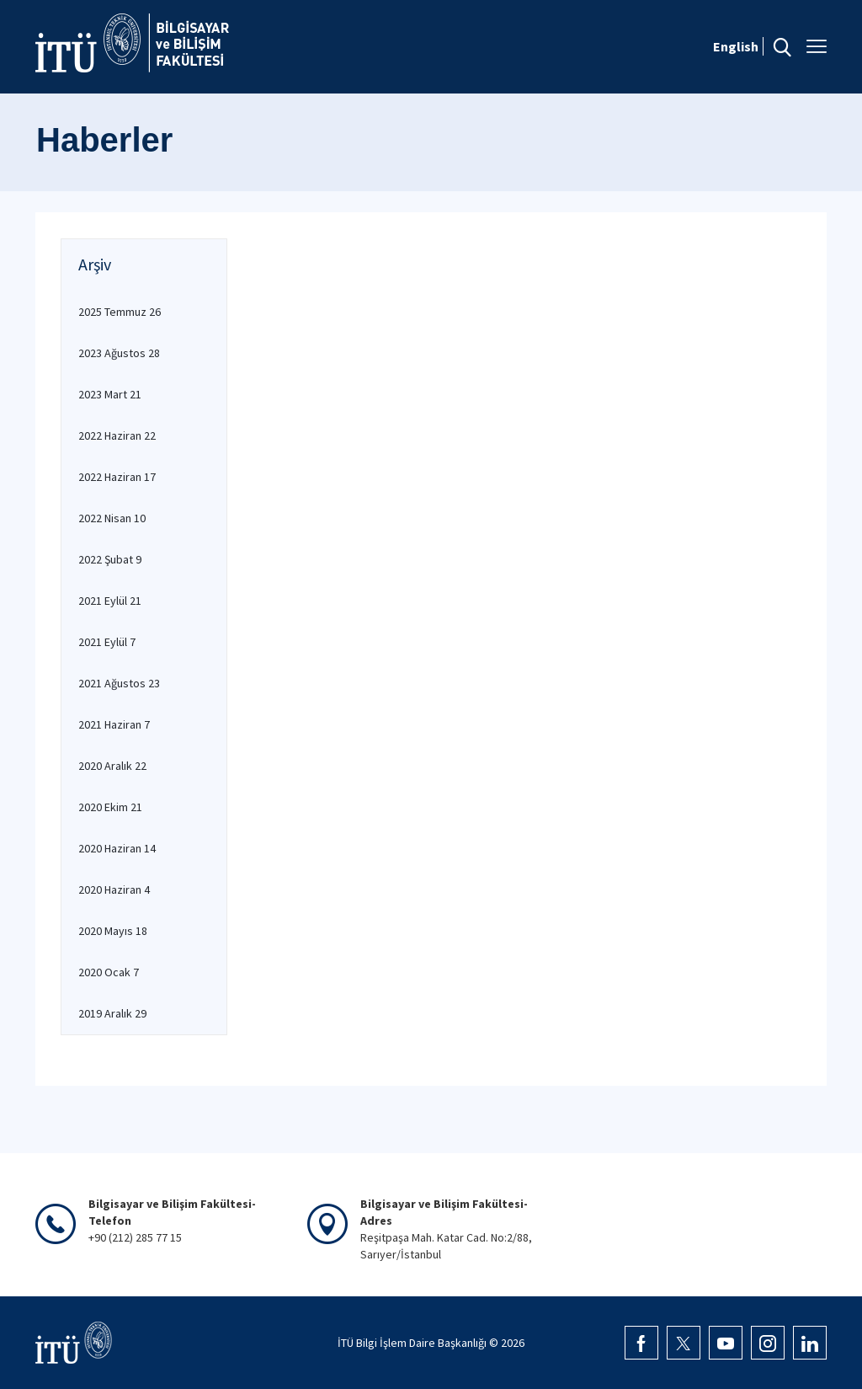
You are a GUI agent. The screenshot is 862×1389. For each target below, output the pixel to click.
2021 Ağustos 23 (119, 683)
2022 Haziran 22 (117, 435)
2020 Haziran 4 (114, 889)
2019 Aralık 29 (112, 1013)
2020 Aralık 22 (112, 765)
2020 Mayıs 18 (112, 930)
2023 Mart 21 (109, 394)
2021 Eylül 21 (109, 600)
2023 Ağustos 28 (119, 353)
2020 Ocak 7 (108, 972)
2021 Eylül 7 (107, 641)
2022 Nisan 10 (112, 518)
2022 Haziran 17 (117, 476)
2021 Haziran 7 (114, 724)
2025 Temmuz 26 (119, 311)
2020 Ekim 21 (110, 807)
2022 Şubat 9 (109, 559)
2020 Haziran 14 (117, 848)
